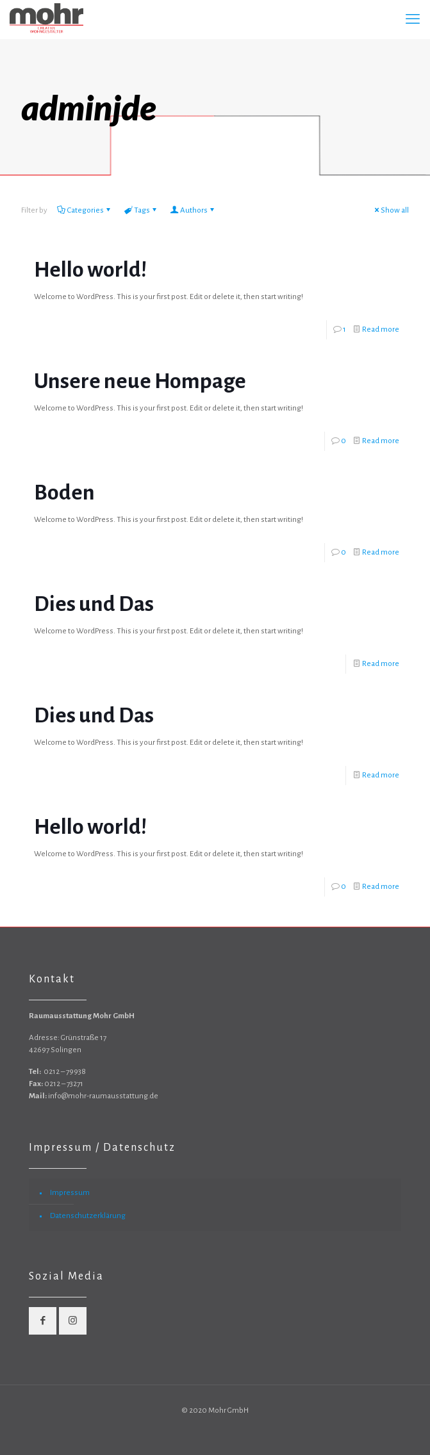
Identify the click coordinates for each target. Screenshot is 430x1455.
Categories (84, 210)
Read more (380, 329)
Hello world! (90, 269)
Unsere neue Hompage (140, 381)
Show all (390, 210)
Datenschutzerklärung (88, 1216)
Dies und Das (94, 603)
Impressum (70, 1193)
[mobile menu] (413, 19)
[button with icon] (42, 1321)
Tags (141, 210)
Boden (64, 492)
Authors (193, 210)
